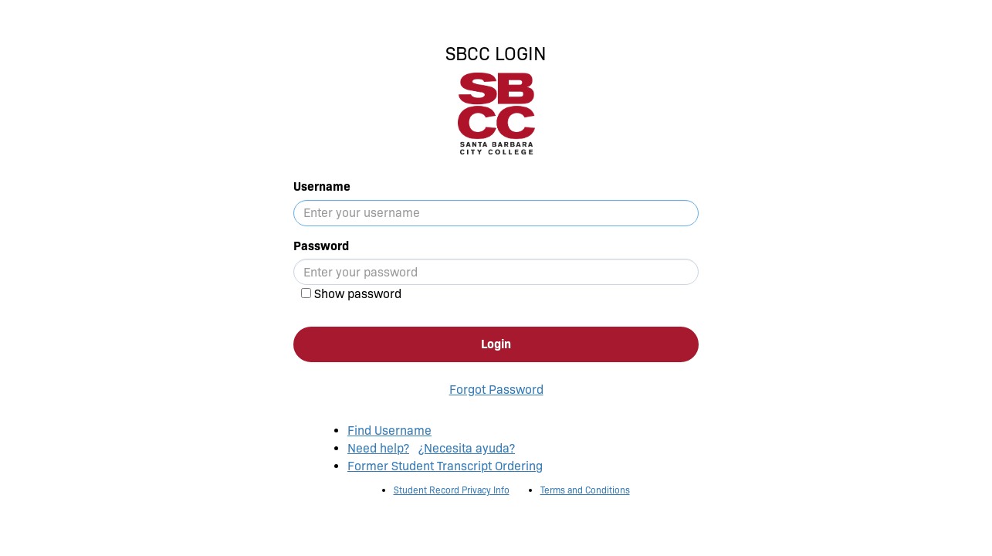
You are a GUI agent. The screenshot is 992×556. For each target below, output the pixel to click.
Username (321, 186)
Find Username (389, 430)
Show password (357, 293)
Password (321, 246)
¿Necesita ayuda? (466, 448)
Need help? (378, 448)
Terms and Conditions (585, 490)
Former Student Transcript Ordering (445, 466)
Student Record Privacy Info (452, 490)
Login (496, 344)
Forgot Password (496, 389)
